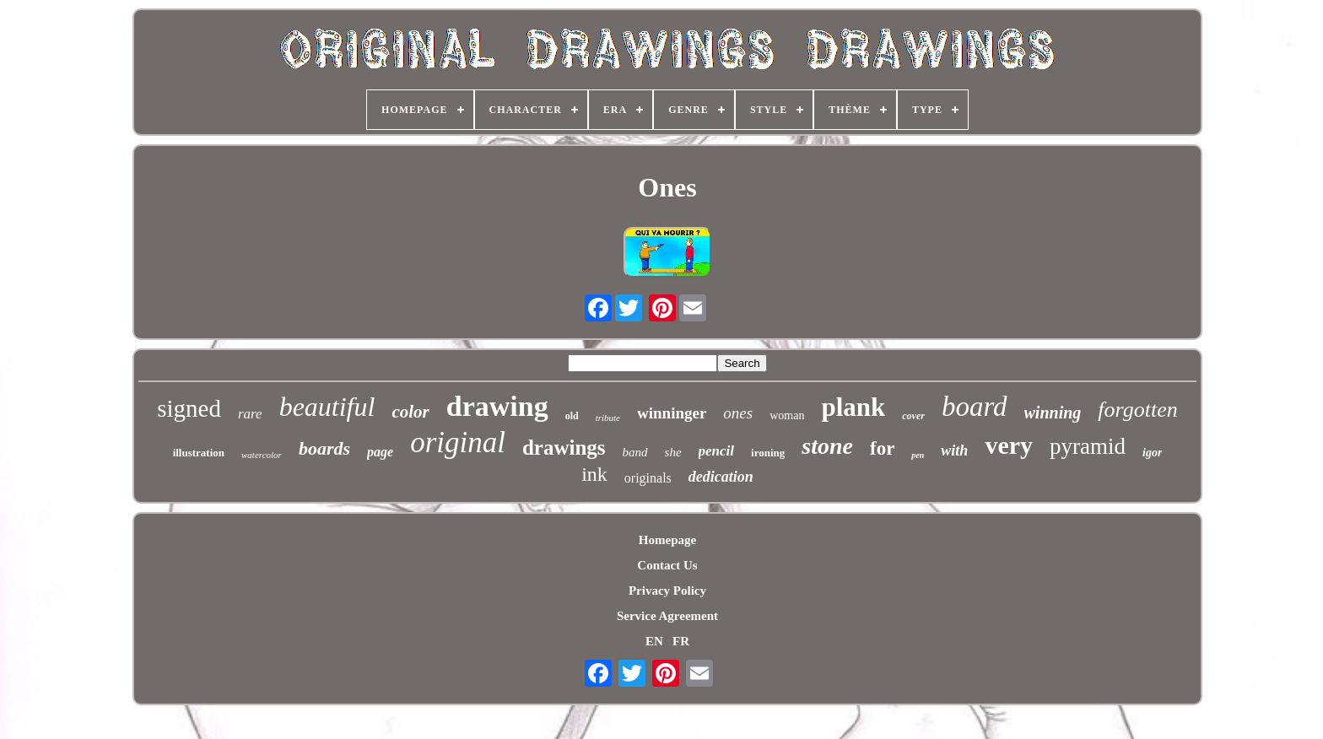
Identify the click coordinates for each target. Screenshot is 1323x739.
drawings (564, 447)
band (635, 452)
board (974, 406)
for (882, 448)
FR (680, 641)
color (410, 412)
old (572, 416)
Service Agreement (667, 616)
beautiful (327, 406)
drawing (497, 406)
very (1009, 445)
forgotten (1137, 409)
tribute (608, 418)
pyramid (1088, 446)
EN (654, 641)
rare (250, 414)
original (457, 442)
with (954, 450)
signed (189, 408)
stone (827, 446)
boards (324, 448)
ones (738, 413)
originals (648, 478)
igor (1152, 452)
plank (853, 407)
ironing (768, 452)
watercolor (261, 455)
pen (917, 455)
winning (1053, 412)
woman (787, 415)
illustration (198, 452)
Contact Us (667, 565)
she (673, 452)
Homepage (667, 540)
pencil (717, 451)
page (380, 452)
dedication (720, 476)
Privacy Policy (667, 590)
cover (913, 416)
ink (594, 474)
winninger (671, 413)
